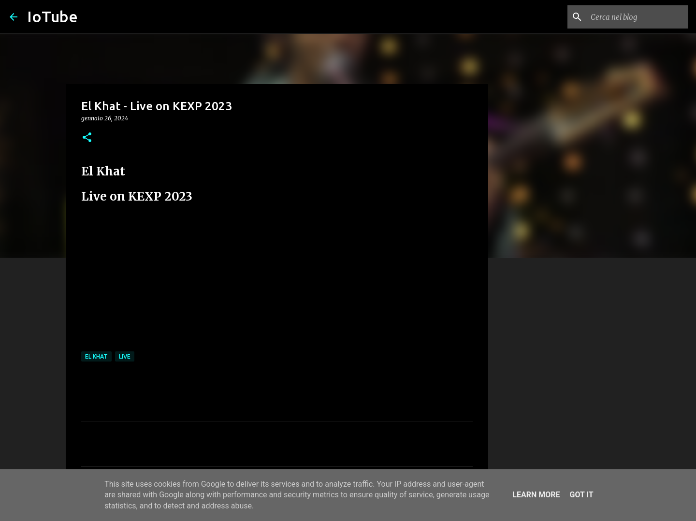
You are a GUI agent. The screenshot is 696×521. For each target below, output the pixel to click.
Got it (581, 494)
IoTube (52, 16)
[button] (87, 138)
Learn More (536, 494)
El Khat (96, 356)
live (124, 356)
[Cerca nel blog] (637, 17)
